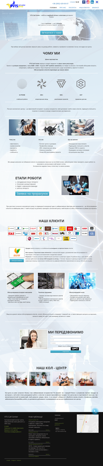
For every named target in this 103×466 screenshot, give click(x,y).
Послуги (72, 7)
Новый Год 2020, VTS (33, 420)
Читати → (48, 430)
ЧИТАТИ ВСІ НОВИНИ (34, 456)
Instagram (13, 460)
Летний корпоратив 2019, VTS (36, 444)
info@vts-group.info (59, 423)
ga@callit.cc (57, 425)
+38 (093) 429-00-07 (60, 4)
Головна (53, 7)
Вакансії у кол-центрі (11, 430)
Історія (6, 426)
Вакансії (95, 7)
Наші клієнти (84, 7)
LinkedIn (8, 460)
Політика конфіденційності (12, 432)
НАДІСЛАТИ (66, 351)
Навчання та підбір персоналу (13, 428)
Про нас (62, 7)
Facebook (19, 460)
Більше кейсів (17, 261)
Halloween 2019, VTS (33, 432)
